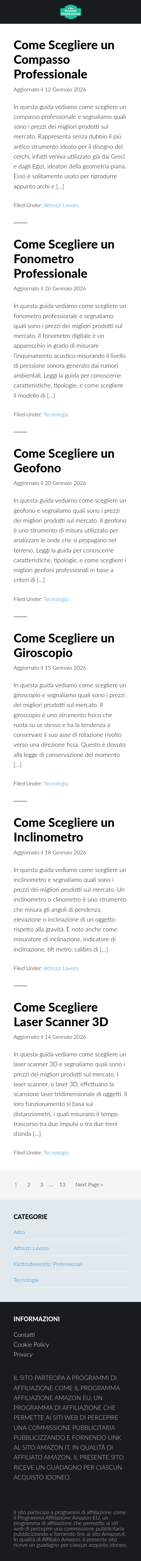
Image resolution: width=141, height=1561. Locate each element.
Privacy (23, 1354)
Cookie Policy (31, 1344)
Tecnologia (55, 414)
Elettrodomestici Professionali (48, 1263)
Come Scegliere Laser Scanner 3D (61, 1014)
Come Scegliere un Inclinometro (64, 829)
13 (64, 1183)
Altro (19, 1232)
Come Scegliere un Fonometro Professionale (64, 258)
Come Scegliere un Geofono (64, 460)
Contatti (24, 1334)
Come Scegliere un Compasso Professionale (64, 59)
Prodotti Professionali (70, 12)
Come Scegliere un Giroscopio (64, 645)
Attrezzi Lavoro (60, 205)
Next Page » (89, 1186)
